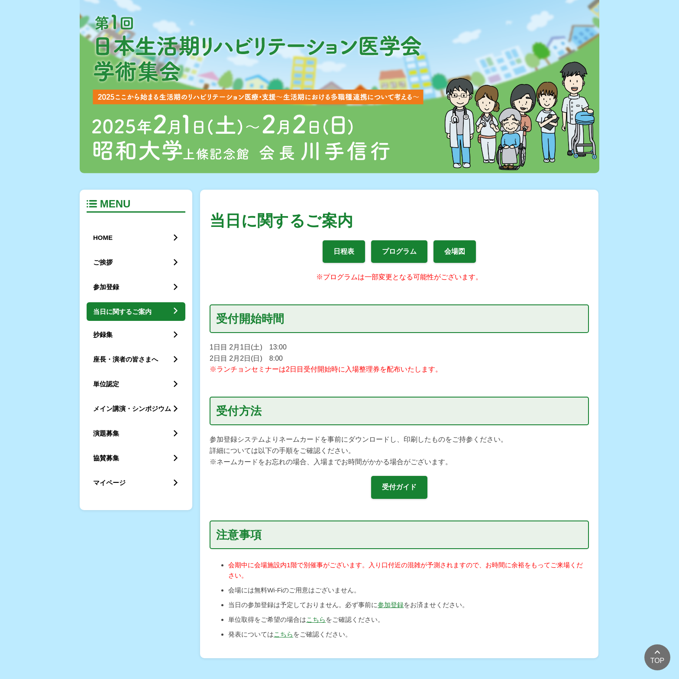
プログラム (399, 251)
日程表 (343, 251)
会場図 (454, 251)
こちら (316, 619)
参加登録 (391, 604)
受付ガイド (399, 487)
